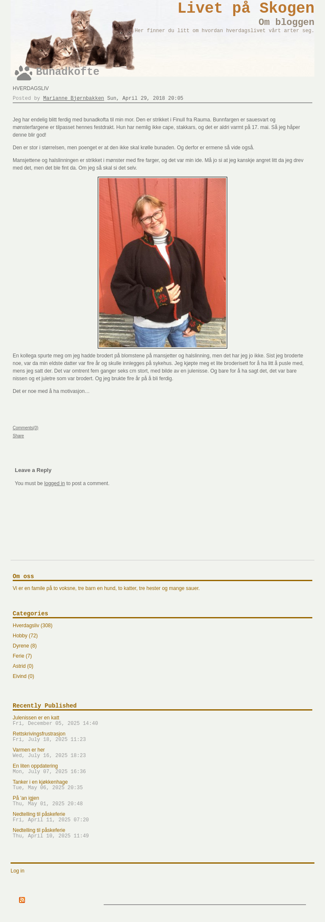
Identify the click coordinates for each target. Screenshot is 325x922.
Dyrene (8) (25, 646)
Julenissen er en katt (162, 721)
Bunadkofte (67, 72)
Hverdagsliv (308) (32, 625)
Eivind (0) (23, 676)
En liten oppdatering (162, 769)
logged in (54, 483)
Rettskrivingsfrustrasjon (162, 737)
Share (18, 436)
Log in (18, 871)
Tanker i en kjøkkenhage (162, 785)
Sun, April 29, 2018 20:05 (145, 99)
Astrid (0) (23, 666)
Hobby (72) (25, 636)
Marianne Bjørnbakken (73, 99)
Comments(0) (26, 427)
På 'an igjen (162, 801)
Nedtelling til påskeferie (162, 817)
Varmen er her (162, 753)
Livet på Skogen (245, 8)
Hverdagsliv (31, 88)
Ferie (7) (22, 656)
